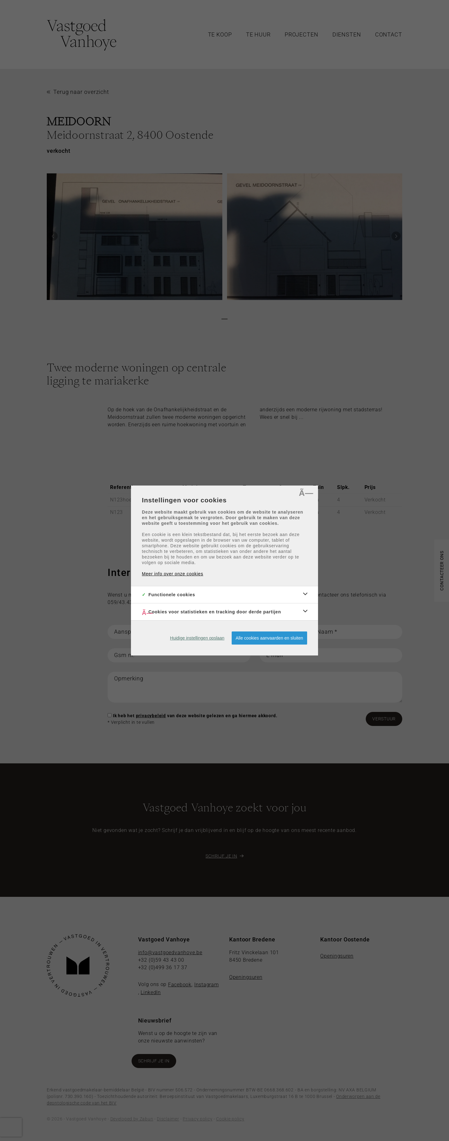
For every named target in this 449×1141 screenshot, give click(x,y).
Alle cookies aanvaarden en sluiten (269, 638)
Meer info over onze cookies (172, 573)
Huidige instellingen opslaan (197, 638)
